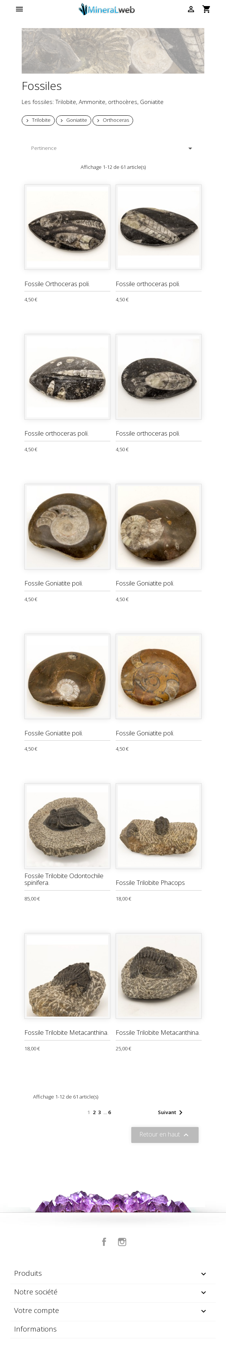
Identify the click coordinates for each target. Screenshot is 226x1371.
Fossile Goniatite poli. (53, 583)
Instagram (122, 1242)
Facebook (104, 1242)
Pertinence (113, 148)
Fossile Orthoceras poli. (57, 283)
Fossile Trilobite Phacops (150, 882)
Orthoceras (112, 120)
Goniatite (73, 120)
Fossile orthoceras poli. (148, 283)
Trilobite (37, 120)
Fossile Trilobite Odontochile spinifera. (63, 879)
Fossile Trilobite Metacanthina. (66, 1032)
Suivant (171, 1112)
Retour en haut (165, 1135)
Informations (35, 1329)
